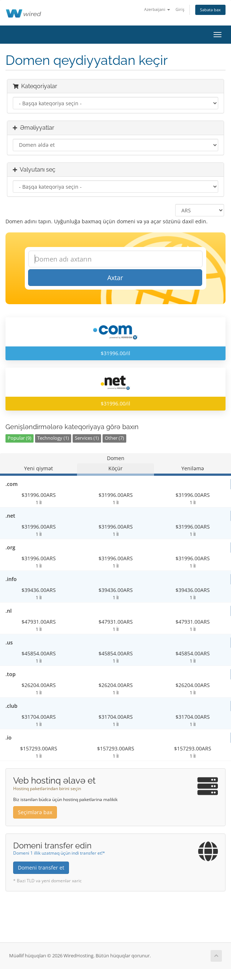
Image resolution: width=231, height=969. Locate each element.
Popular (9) (19, 438)
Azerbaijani (157, 9)
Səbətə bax (210, 9)
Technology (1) (53, 438)
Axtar (115, 277)
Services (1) (87, 438)
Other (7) (114, 438)
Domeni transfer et (41, 867)
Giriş (180, 9)
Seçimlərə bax (35, 812)
